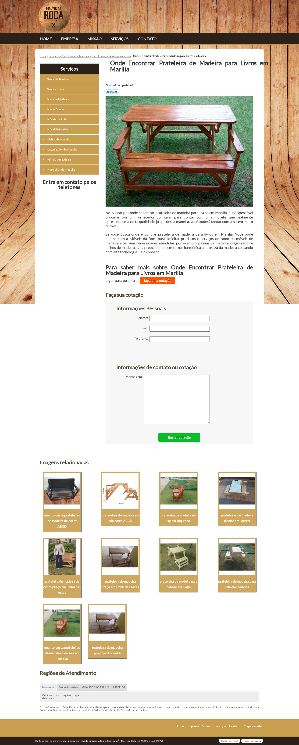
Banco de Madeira (58, 79)
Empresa (69, 38)
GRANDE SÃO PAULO (95, 687)
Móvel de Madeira (58, 129)
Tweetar (112, 92)
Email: (175, 329)
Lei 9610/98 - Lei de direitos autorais (129, 710)
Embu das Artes (68, 687)
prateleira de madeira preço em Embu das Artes (120, 584)
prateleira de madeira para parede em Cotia (178, 584)
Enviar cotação (179, 437)
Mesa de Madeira (58, 99)
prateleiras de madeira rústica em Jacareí (237, 518)
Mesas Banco (55, 109)
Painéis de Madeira (59, 159)
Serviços (119, 38)
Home (46, 38)
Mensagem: (168, 399)
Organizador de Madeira (62, 149)
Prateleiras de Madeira (61, 169)
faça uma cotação (157, 281)
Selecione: (48, 687)
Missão (94, 38)
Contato (147, 38)
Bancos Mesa (55, 89)
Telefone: (172, 339)
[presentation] (146, 356)
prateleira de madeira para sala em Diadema (237, 584)
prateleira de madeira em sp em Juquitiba (178, 518)
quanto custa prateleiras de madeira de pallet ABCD (62, 520)
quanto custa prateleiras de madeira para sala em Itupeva (62, 653)
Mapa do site (253, 726)
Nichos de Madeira (59, 139)
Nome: (174, 318)
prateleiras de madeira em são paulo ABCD (120, 518)
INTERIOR (119, 687)
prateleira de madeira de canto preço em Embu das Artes (62, 587)
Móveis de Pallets (58, 119)
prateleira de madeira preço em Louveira (107, 650)
